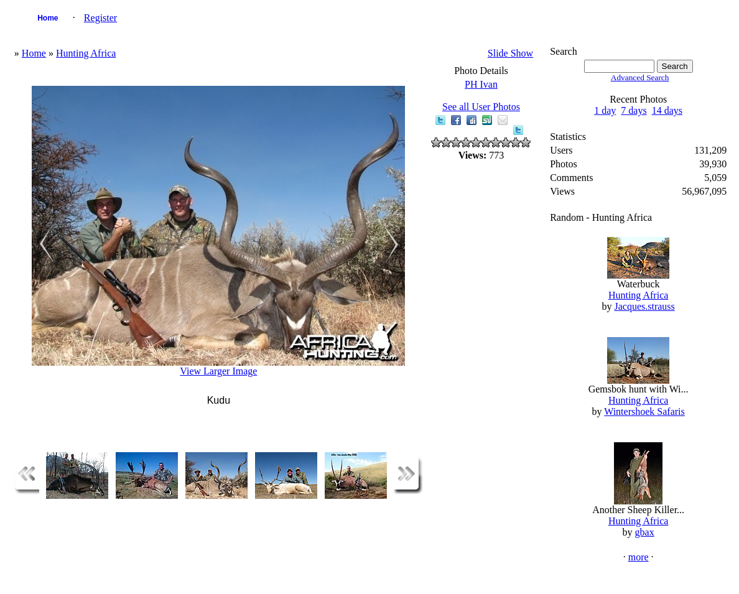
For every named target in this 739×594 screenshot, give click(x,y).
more (638, 557)
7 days (633, 110)
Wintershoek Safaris (644, 411)
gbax (644, 532)
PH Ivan (481, 84)
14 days (667, 110)
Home (47, 18)
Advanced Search (640, 77)
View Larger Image (218, 371)
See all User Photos (481, 106)
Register (100, 17)
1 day (605, 110)
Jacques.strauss (644, 306)
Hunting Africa (86, 53)
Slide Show (510, 53)
